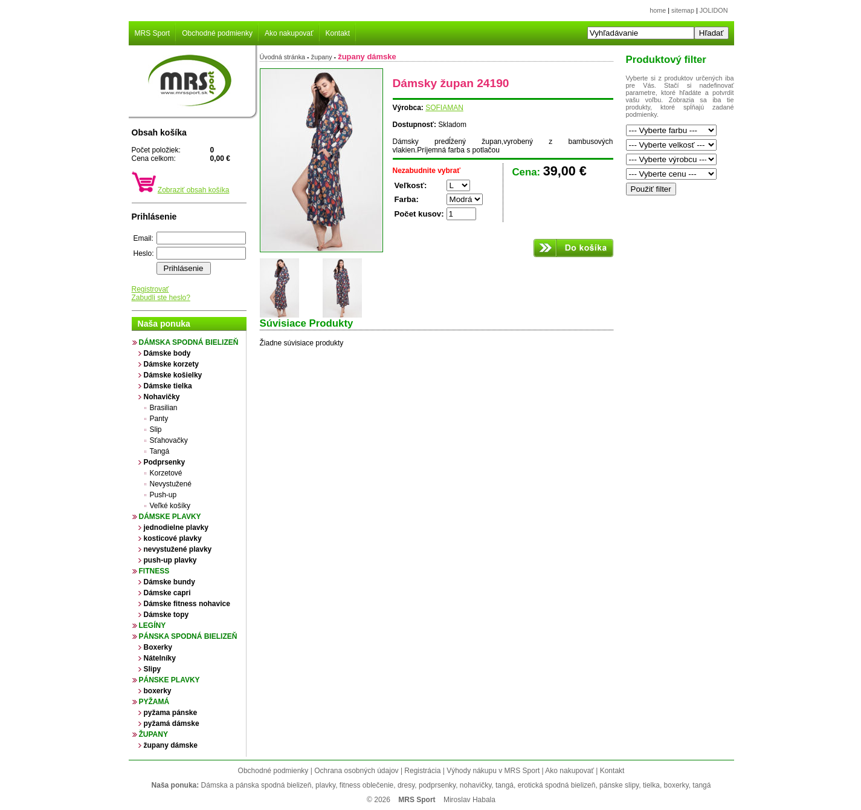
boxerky (158, 691)
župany (153, 734)
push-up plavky (170, 560)
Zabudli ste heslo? (161, 297)
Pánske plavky (169, 680)
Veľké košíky (170, 505)
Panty (159, 418)
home (658, 10)
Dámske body (167, 353)
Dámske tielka (168, 386)
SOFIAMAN (444, 107)
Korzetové (166, 473)
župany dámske (171, 745)
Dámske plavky (170, 516)
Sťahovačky (169, 440)
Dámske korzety (171, 364)
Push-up (163, 495)
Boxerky (158, 647)
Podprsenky (164, 462)
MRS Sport (152, 33)
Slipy (152, 669)
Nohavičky (162, 397)
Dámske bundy (169, 582)
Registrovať (150, 289)
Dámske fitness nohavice (187, 603)
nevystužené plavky (178, 549)
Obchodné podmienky (217, 33)
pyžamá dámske (171, 723)
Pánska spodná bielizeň (188, 636)
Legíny (152, 625)
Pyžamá (154, 701)
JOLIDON (714, 10)
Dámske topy (166, 614)
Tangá (160, 451)
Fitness (154, 571)
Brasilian (164, 407)
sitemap (682, 10)
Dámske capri (167, 593)
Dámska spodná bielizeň (189, 342)
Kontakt (338, 33)
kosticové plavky (173, 538)
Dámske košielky (173, 375)
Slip (156, 429)
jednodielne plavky (176, 527)
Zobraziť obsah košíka (194, 190)
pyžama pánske (171, 712)
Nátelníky (160, 658)
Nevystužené (171, 484)
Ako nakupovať (289, 33)
